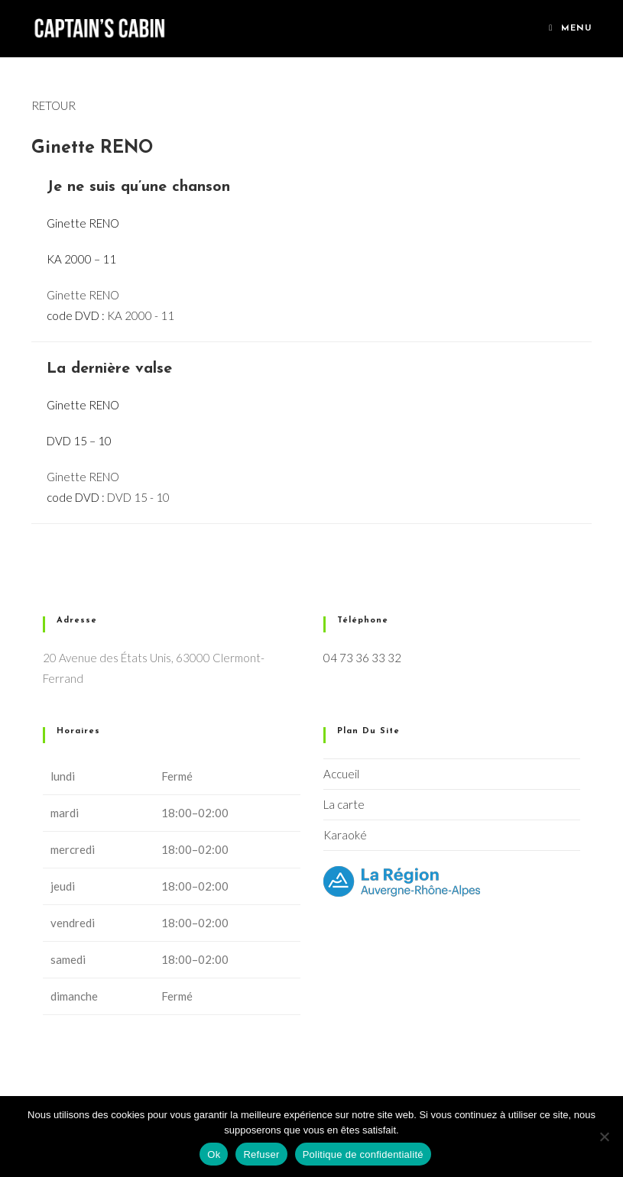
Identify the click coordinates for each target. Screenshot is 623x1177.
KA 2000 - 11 (140, 315)
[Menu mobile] (570, 28)
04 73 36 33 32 (362, 657)
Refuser (261, 1154)
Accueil (341, 774)
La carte (344, 804)
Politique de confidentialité (363, 1154)
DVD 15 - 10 (138, 497)
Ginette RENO (83, 295)
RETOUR (53, 105)
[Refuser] (604, 1136)
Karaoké (345, 835)
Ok (213, 1154)
